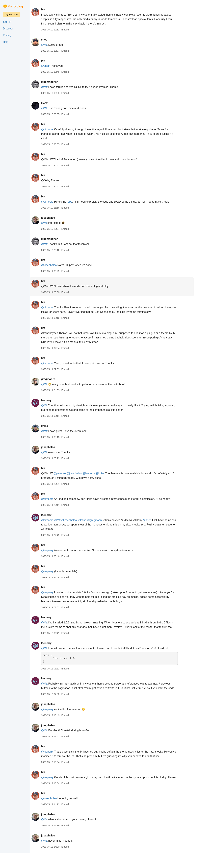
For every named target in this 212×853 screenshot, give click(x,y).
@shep (54, 65)
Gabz (53, 103)
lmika (53, 426)
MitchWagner (58, 81)
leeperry (55, 400)
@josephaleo (58, 265)
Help (5, 42)
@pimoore (56, 129)
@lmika (109, 473)
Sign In (7, 21)
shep (53, 39)
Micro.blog (15, 6)
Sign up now (11, 14)
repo (78, 201)
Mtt (52, 9)
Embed (74, 29)
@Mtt (53, 44)
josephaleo (57, 217)
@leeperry (98, 473)
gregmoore (57, 379)
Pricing (7, 35)
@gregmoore (104, 520)
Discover (8, 28)
